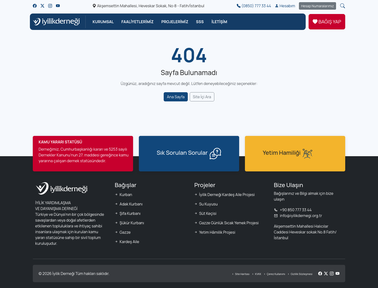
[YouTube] (337, 273)
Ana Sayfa (175, 96)
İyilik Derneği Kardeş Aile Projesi (227, 194)
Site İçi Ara (202, 96)
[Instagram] (332, 273)
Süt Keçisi (207, 213)
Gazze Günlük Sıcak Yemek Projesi (229, 222)
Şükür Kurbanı (132, 222)
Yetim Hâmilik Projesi (217, 232)
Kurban (126, 194)
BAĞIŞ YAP (327, 21)
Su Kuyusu (208, 204)
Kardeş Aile (129, 241)
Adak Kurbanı (131, 204)
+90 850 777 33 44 (293, 209)
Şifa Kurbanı (130, 213)
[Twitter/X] (326, 273)
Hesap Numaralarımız (317, 6)
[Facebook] (320, 273)
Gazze (125, 232)
